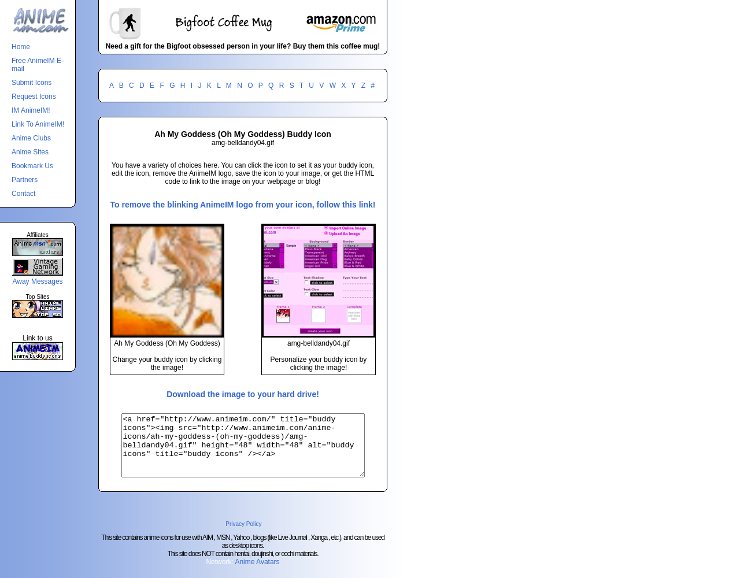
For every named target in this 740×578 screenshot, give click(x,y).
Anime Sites (30, 152)
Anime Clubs (31, 138)
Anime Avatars (257, 574)
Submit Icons (31, 83)
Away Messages (37, 281)
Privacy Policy (243, 536)
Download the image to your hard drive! (242, 394)
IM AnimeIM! (31, 110)
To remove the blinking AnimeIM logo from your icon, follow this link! (243, 204)
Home (21, 47)
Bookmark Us (32, 166)
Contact (23, 194)
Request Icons (34, 96)
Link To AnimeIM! (38, 124)
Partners (25, 180)
